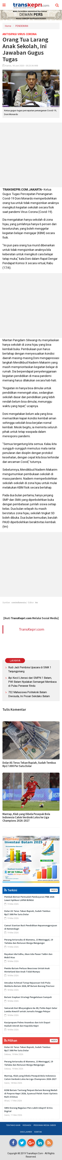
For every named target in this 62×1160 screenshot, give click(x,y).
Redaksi (27, 1125)
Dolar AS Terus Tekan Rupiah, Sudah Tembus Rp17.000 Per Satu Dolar (29, 764)
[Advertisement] (31, 155)
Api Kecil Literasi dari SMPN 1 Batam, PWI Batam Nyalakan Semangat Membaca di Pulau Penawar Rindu (32, 681)
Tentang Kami (13, 1125)
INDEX (54, 890)
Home (8, 26)
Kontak (38, 1132)
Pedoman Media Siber (45, 1125)
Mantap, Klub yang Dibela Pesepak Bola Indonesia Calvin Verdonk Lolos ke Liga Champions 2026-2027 (26, 817)
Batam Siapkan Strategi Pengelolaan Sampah (28, 997)
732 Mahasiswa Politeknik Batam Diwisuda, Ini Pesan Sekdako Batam (29, 694)
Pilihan (10, 1040)
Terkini (10, 890)
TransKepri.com (31, 629)
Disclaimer (26, 1132)
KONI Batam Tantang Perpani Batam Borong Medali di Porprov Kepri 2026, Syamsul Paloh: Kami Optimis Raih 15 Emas (31, 1093)
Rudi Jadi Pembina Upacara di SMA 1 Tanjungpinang (29, 669)
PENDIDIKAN (21, 26)
